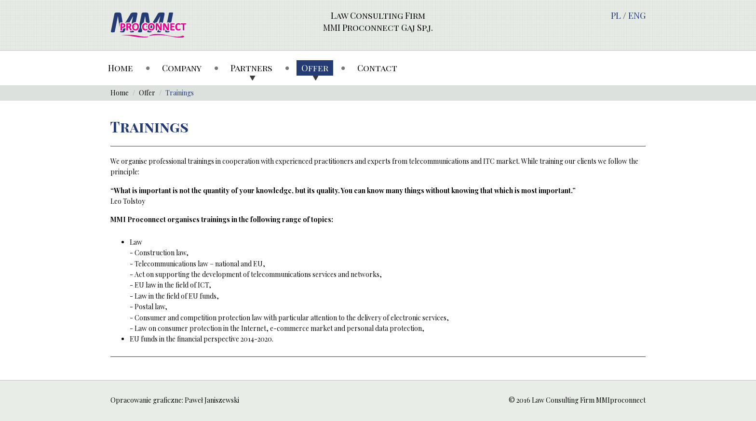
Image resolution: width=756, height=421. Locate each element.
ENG (637, 15)
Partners (251, 68)
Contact (377, 68)
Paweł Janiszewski (212, 400)
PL (616, 15)
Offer (314, 68)
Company (182, 68)
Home (120, 68)
